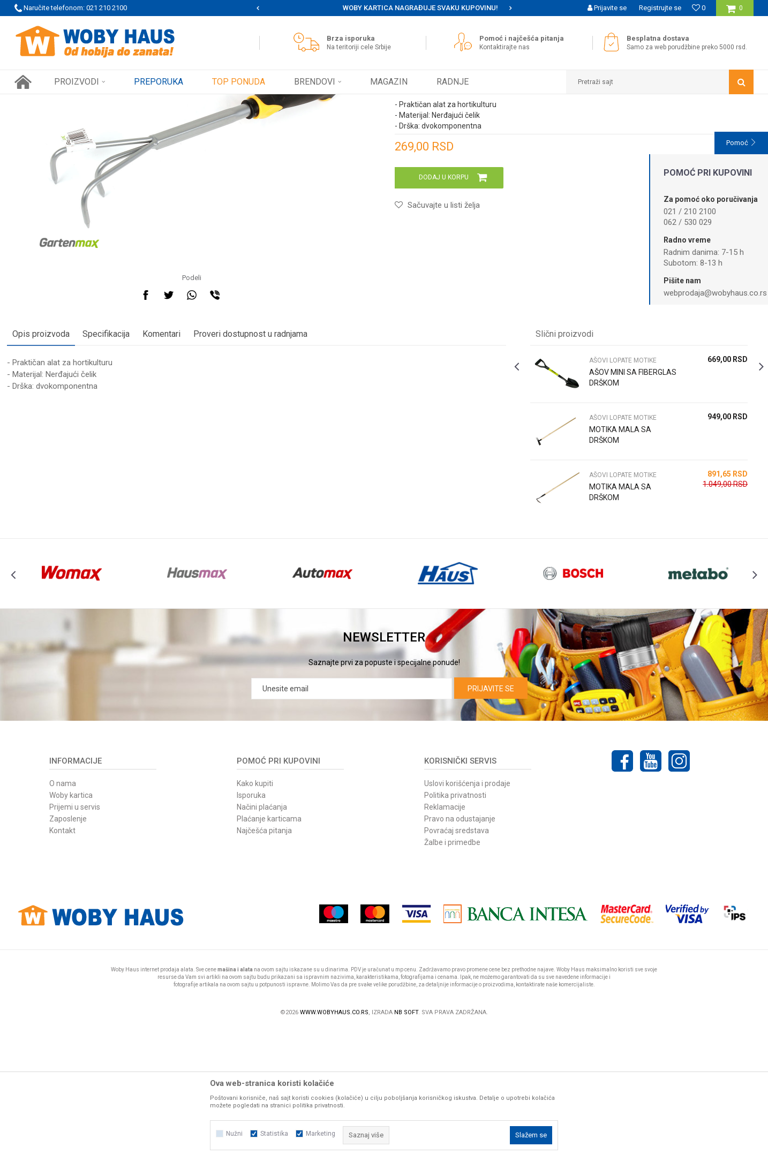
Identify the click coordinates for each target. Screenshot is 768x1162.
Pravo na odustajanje (459, 951)
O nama (62, 916)
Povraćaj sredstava (456, 963)
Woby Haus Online (41, 102)
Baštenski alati (134, 102)
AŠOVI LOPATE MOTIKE (197, 102)
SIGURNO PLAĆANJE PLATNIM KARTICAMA (383, 8)
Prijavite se (491, 821)
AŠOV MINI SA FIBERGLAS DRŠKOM (621, 491)
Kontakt (62, 963)
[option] (384, 8)
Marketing (320, 1133)
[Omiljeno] (698, 8)
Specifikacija (113, 447)
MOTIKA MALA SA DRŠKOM (617, 548)
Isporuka (251, 928)
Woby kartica (71, 928)
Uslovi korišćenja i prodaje (467, 916)
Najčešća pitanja (264, 963)
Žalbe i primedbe (452, 975)
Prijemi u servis (74, 939)
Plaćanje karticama (269, 951)
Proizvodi (90, 102)
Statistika (274, 1133)
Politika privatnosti (455, 928)
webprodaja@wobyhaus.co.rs (715, 293)
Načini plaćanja (262, 939)
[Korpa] (734, 12)
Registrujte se (660, 8)
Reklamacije (444, 939)
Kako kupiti (255, 916)
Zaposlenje (68, 951)
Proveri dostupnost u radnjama (258, 447)
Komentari (169, 447)
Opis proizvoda (48, 447)
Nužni (234, 1133)
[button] (660, 82)
